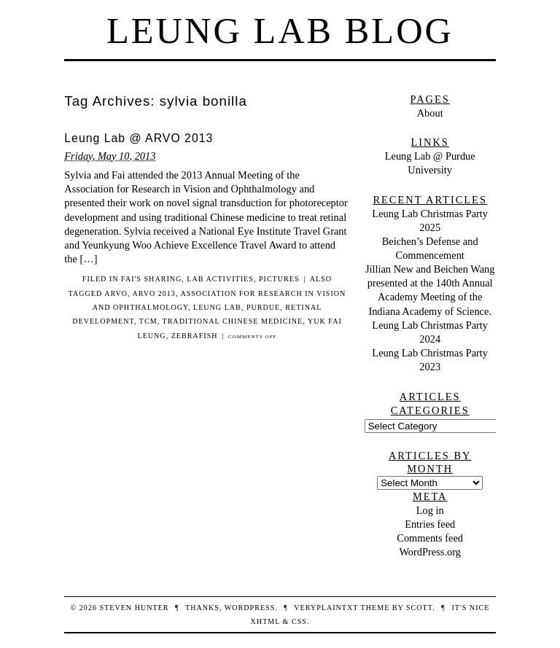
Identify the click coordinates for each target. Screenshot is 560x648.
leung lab (217, 307)
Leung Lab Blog (280, 30)
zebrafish (194, 336)
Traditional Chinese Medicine (232, 321)
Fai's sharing (151, 279)
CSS (299, 621)
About (430, 113)
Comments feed (430, 538)
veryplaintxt (326, 608)
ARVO (116, 293)
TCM (148, 321)
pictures (279, 279)
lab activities (220, 279)
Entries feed (430, 524)
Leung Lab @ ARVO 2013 (138, 138)
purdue (263, 307)
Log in (430, 510)
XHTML (265, 621)
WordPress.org (430, 552)
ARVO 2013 (153, 293)
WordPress (250, 608)
